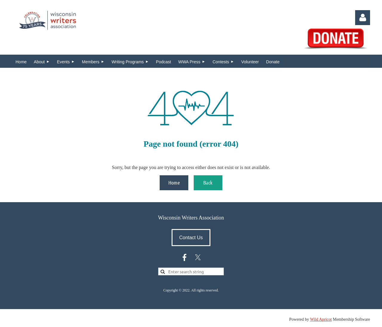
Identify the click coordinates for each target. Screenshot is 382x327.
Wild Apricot (321, 319)
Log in (362, 17)
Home (174, 182)
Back (207, 182)
